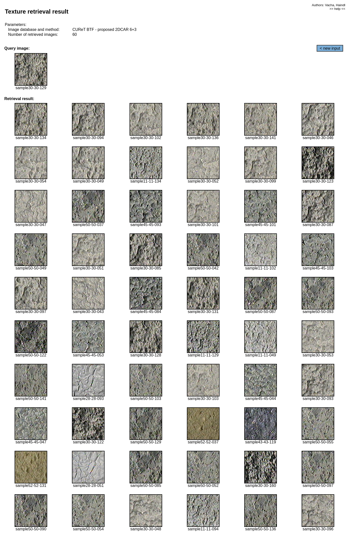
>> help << (337, 9)
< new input (330, 48)
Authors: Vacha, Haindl (328, 5)
